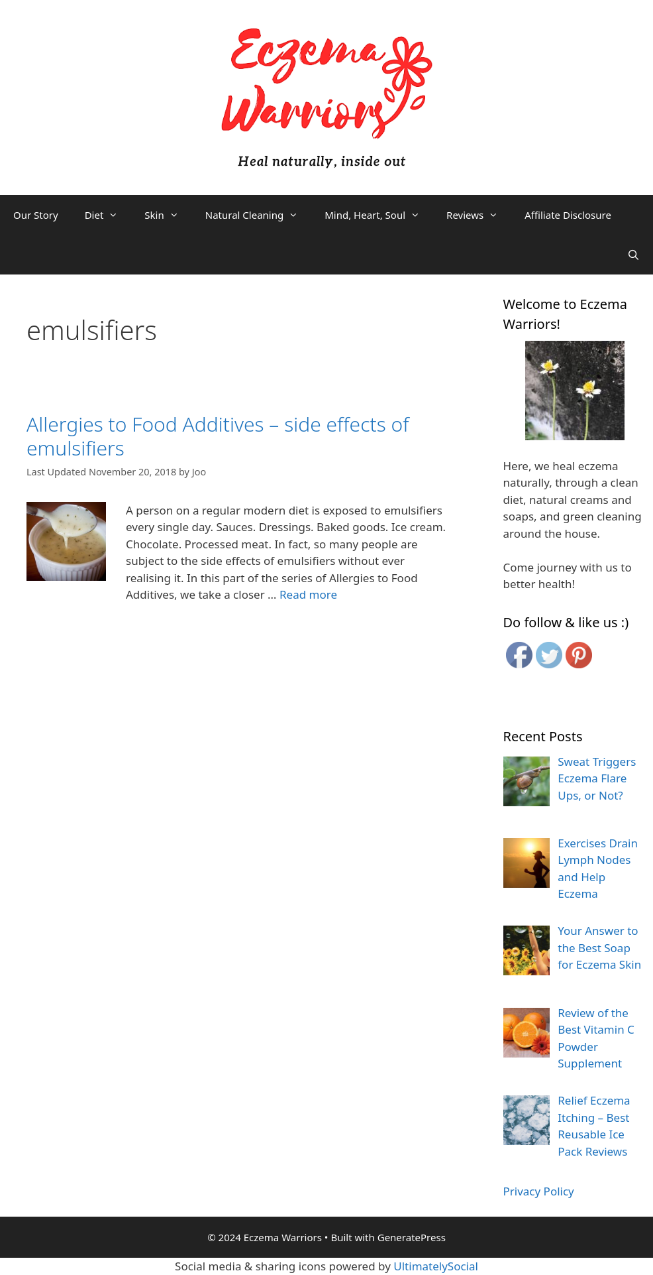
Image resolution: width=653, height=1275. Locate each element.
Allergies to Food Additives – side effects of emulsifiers (217, 435)
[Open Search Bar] (633, 254)
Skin (167, 215)
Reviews (478, 215)
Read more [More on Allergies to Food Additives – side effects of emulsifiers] (308, 594)
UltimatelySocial (435, 1266)
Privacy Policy (538, 1191)
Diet (108, 215)
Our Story (35, 214)
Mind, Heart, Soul (379, 215)
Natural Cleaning (258, 215)
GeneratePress (411, 1237)
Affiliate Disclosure (568, 214)
